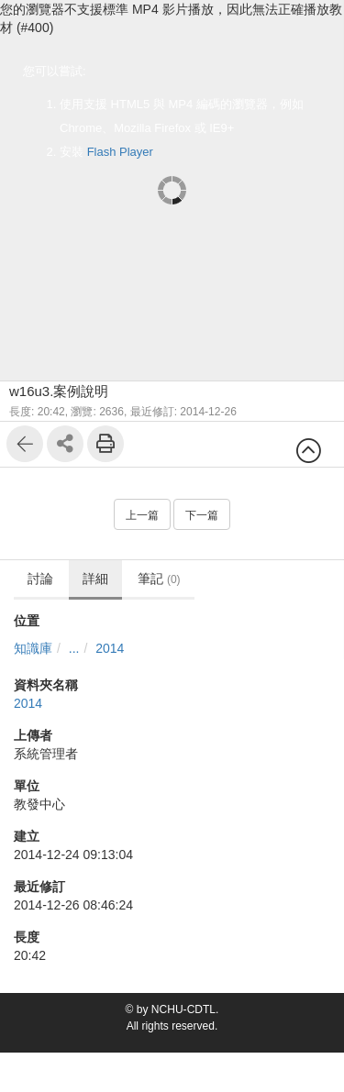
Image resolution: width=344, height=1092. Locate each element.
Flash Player (120, 152)
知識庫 (33, 648)
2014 (109, 648)
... (74, 648)
